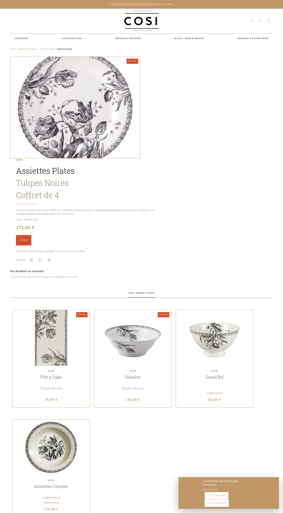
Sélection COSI (88, 439)
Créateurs (85, 444)
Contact (140, 450)
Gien (138, 59)
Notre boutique (145, 444)
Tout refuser (239, 500)
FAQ (137, 456)
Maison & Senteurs (28, 50)
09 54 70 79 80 (43, 472)
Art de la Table (48, 50)
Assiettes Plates (65, 50)
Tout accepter (264, 500)
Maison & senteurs (91, 450)
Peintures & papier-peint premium (157, 439)
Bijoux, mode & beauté (92, 456)
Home (14, 50)
